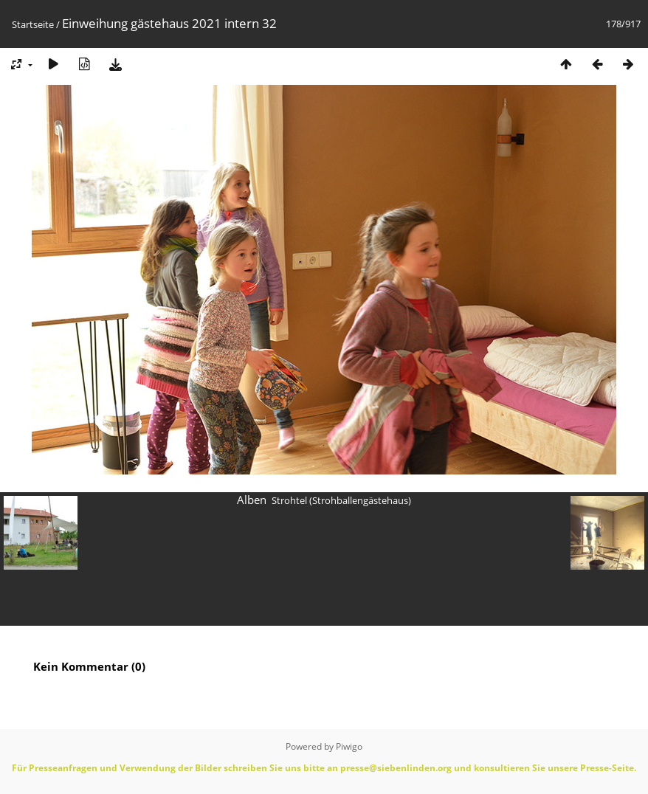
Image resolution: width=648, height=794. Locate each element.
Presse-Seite (607, 768)
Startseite (33, 24)
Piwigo (349, 746)
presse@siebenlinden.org (396, 768)
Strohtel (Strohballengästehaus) (341, 500)
